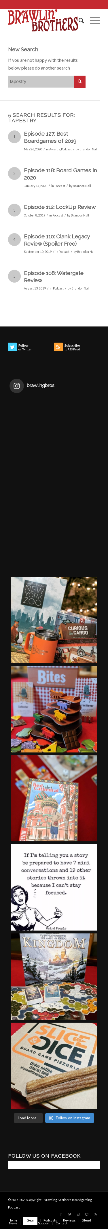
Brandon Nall (88, 149)
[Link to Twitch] (87, 1214)
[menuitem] (78, 20)
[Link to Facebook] (61, 1214)
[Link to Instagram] (78, 1214)
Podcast (66, 149)
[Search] (78, 20)
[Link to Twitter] (69, 1214)
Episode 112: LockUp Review (60, 207)
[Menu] (92, 20)
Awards (54, 149)
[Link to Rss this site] (95, 1214)
